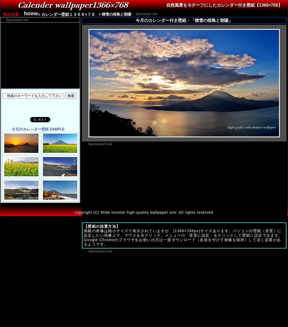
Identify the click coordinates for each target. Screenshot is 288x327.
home (31, 13)
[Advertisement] (40, 56)
